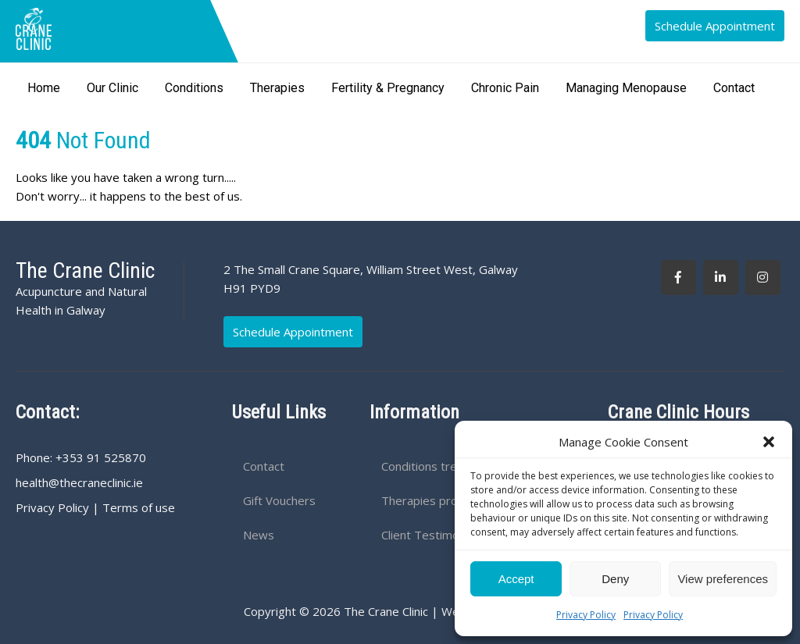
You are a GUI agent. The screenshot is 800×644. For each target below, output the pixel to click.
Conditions (194, 87)
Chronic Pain (505, 87)
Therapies (277, 87)
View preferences (722, 578)
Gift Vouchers (279, 500)
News (258, 535)
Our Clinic (112, 87)
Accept (516, 578)
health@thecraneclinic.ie (79, 482)
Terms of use (138, 507)
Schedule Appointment (715, 26)
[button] (769, 442)
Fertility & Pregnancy (388, 87)
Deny (615, 578)
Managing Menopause (626, 87)
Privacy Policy (586, 614)
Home (43, 87)
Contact (734, 87)
